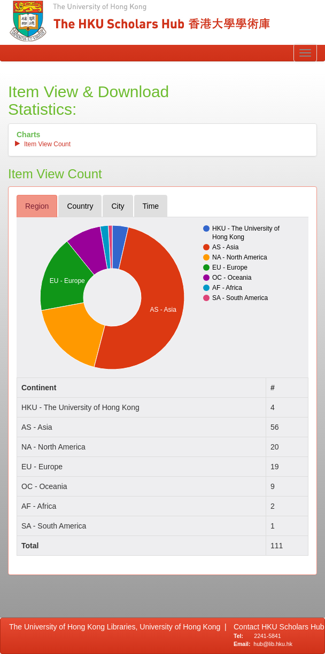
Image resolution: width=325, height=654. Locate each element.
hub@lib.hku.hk (272, 644)
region (37, 206)
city (117, 206)
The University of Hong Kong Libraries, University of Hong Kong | (118, 627)
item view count (47, 144)
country (80, 206)
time (151, 206)
